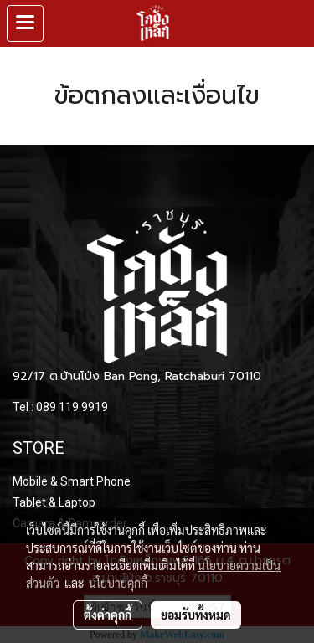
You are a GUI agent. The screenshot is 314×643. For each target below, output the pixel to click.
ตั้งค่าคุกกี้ (107, 614)
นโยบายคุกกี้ (118, 582)
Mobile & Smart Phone (72, 481)
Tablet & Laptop (54, 502)
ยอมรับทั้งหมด (196, 614)
